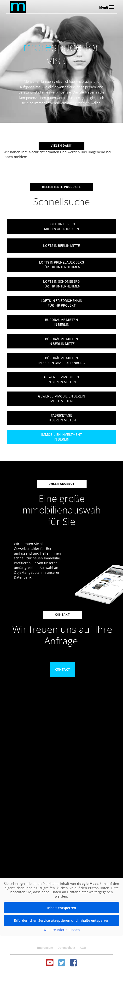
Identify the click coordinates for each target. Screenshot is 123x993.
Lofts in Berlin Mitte (61, 246)
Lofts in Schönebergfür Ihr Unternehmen (61, 284)
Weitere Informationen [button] (61, 930)
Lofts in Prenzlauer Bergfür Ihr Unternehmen (61, 264)
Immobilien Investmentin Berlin (61, 437)
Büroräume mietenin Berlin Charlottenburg (61, 360)
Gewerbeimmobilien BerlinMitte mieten (61, 398)
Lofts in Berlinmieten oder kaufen (61, 226)
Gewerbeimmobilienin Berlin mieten (61, 379)
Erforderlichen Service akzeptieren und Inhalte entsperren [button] (61, 920)
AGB (83, 947)
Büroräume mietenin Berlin (61, 322)
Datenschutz (66, 947)
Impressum (45, 947)
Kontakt (62, 669)
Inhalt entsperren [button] (61, 907)
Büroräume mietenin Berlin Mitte (61, 341)
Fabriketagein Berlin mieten (61, 418)
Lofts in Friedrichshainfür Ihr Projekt (61, 303)
